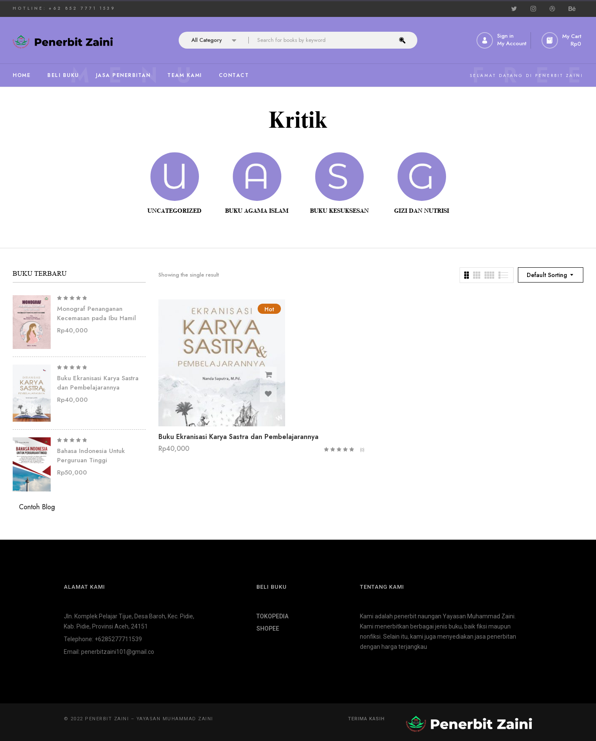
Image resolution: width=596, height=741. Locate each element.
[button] (562, 40)
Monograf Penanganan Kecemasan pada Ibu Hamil (96, 313)
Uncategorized (174, 211)
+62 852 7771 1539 (82, 8)
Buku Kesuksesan (339, 211)
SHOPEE (267, 628)
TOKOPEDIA (272, 616)
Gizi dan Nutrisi (421, 211)
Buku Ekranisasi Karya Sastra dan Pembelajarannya (98, 382)
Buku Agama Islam (256, 211)
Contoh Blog (37, 507)
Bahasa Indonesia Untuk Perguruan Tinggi (91, 455)
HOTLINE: (29, 8)
